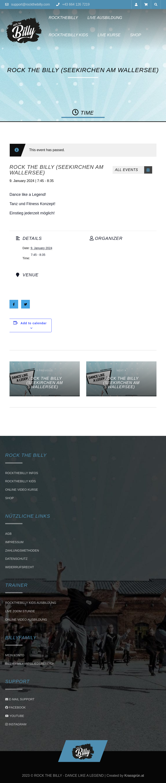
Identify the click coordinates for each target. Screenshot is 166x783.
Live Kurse (107, 35)
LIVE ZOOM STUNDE (20, 611)
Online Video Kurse (21, 489)
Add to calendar (34, 323)
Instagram (15, 724)
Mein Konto (14, 655)
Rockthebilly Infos (21, 473)
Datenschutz (16, 559)
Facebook (15, 707)
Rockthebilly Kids (67, 35)
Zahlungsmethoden (22, 550)
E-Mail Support (19, 699)
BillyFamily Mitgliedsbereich (29, 663)
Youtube (14, 716)
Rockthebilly (62, 18)
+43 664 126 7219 (77, 4)
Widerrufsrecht (19, 567)
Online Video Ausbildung (26, 619)
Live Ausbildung (103, 18)
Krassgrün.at (134, 775)
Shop (134, 35)
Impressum (14, 542)
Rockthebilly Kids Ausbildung (30, 602)
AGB (8, 533)
